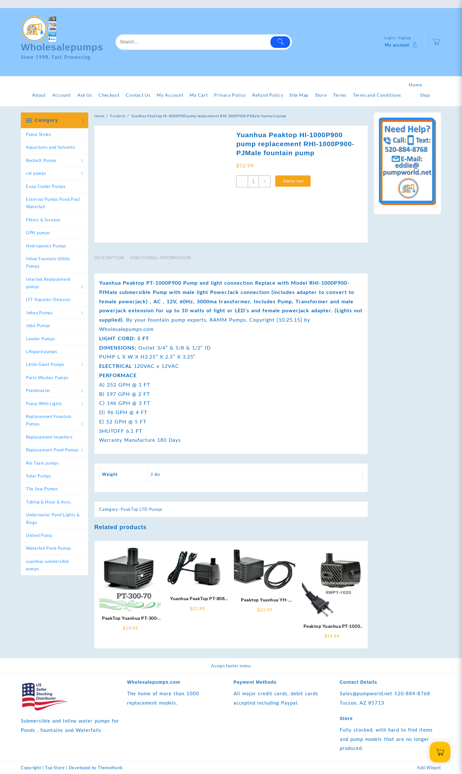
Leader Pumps (40, 338)
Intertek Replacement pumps (48, 283)
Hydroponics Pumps (46, 245)
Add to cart (293, 181)
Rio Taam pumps (42, 463)
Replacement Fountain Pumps (49, 420)
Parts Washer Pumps (47, 377)
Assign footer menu (231, 665)
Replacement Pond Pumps (52, 449)
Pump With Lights (44, 403)
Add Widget (429, 767)
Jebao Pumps (39, 312)
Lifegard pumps (41, 351)
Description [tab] (109, 257)
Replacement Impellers (49, 437)
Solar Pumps (38, 475)
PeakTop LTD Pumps (142, 509)
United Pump (39, 535)
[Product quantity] (253, 181)
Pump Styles (38, 134)
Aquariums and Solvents (50, 147)
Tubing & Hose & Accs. (49, 501)
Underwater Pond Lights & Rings (53, 518)
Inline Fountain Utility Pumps (48, 262)
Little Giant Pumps (45, 364)
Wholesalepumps (62, 47)
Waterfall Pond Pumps (48, 548)
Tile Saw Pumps (42, 488)
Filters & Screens (43, 219)
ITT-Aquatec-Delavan (48, 299)
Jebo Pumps (38, 325)
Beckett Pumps (41, 160)
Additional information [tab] (160, 257)
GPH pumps (38, 232)
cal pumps (36, 173)
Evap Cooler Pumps (46, 186)
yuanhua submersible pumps (47, 565)
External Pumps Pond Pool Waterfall (53, 203)
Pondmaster (38, 390)
